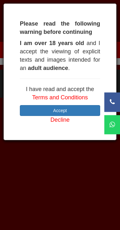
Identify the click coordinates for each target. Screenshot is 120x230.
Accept (60, 110)
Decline (59, 120)
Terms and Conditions (60, 97)
